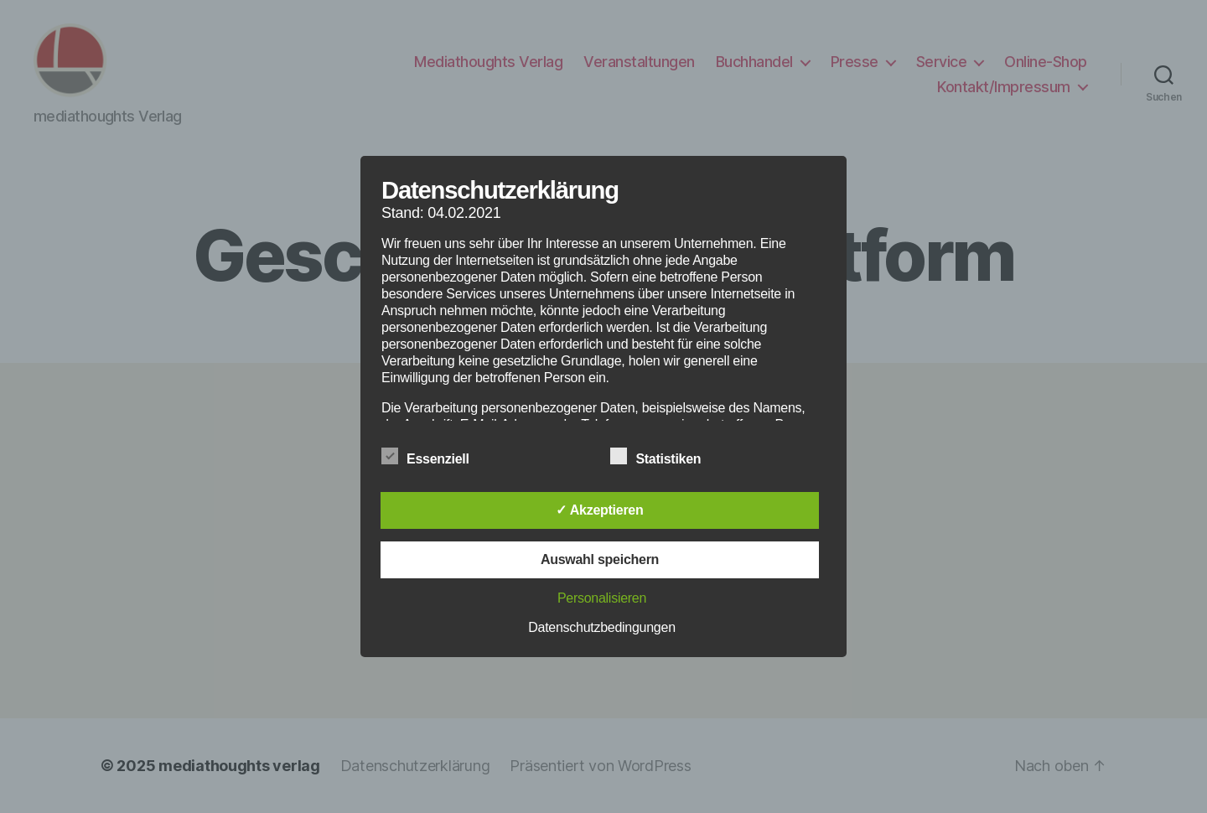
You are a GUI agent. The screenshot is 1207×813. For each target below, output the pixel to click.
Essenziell (434, 457)
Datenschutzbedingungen (602, 627)
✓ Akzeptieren (599, 510)
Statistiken (664, 457)
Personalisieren (601, 598)
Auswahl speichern (600, 559)
